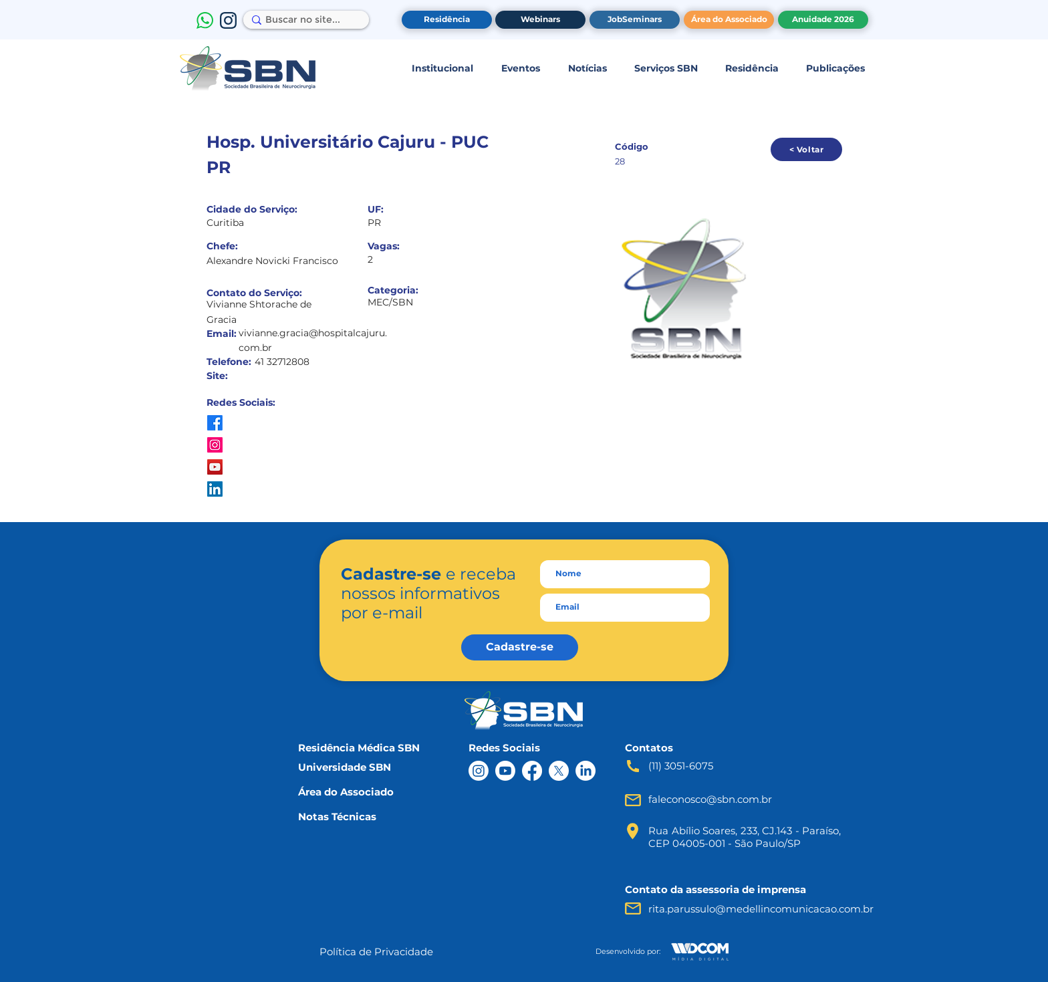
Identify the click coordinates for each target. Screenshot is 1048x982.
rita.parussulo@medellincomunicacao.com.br (761, 908)
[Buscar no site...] (303, 20)
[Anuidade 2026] (823, 20)
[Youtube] (505, 771)
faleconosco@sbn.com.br (710, 799)
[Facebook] (532, 771)
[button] (442, 68)
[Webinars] (540, 20)
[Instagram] (479, 771)
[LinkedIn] (585, 771)
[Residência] (447, 20)
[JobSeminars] (635, 20)
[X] (559, 771)
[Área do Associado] (729, 20)
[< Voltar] (806, 149)
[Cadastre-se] (519, 647)
